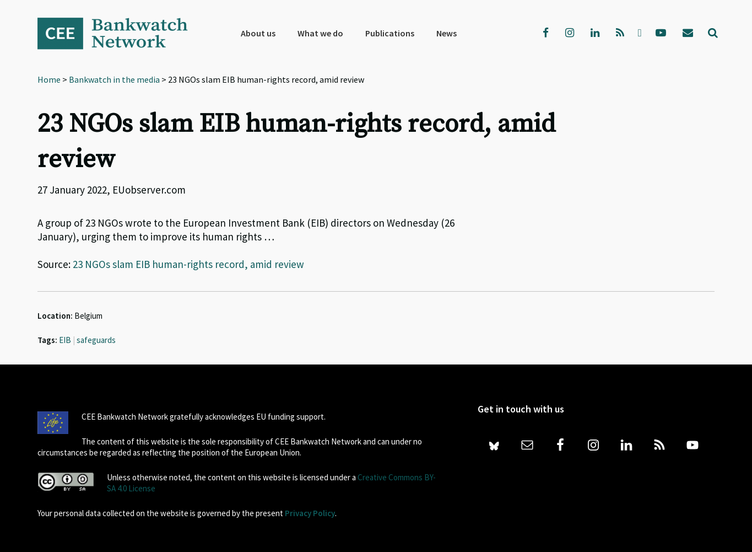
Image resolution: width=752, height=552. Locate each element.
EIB (65, 340)
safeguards (96, 340)
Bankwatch (120, 33)
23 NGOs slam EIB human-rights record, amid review (188, 264)
